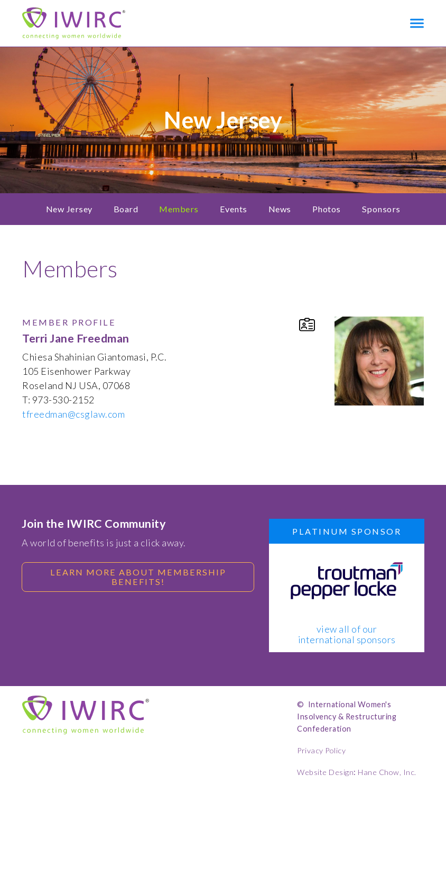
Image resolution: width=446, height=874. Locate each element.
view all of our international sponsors (347, 634)
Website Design (325, 772)
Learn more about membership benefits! (138, 577)
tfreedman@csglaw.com (73, 414)
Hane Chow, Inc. (387, 772)
